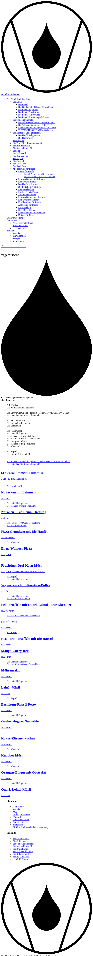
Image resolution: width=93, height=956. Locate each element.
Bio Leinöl (17, 102)
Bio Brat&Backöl (21, 849)
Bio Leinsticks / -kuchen (29, 187)
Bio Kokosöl (18, 151)
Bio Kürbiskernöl (21, 156)
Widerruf (17, 817)
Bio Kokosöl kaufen (22, 854)
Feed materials (19, 228)
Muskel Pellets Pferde (28, 192)
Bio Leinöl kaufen (21, 838)
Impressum (18, 824)
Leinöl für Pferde (26, 171)
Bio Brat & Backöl (21, 145)
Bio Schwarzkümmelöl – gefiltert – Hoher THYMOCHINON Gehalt (38, 461)
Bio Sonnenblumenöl (22, 148)
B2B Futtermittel (20, 225)
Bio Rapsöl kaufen (21, 856)
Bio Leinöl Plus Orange (29, 114)
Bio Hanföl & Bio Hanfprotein (27, 133)
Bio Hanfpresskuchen (28, 184)
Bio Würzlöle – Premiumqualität (27, 143)
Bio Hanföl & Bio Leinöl (18, 598)
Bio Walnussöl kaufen (23, 851)
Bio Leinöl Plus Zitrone (29, 112)
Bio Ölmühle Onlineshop (18, 99)
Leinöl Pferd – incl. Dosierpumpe (39, 174)
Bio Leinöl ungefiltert (28, 109)
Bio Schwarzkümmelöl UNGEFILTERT (36, 122)
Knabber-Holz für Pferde (29, 202)
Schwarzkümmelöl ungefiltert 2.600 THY (37, 127)
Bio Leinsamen (19, 163)
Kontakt (16, 233)
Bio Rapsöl (18, 158)
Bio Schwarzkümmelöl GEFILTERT (35, 125)
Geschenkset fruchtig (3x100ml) (21, 506)
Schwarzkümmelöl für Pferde (31, 179)
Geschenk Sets (19, 166)
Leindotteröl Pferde (27, 181)
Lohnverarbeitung (15, 218)
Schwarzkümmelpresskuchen (31, 197)
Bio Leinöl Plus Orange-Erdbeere (33, 117)
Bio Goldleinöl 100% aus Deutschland (35, 107)
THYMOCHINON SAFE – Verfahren (35, 130)
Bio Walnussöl (19, 153)
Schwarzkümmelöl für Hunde (31, 212)
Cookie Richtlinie (21, 819)
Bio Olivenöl (18, 140)
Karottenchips (24, 207)
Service (10, 230)
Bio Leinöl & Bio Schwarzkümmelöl (24, 464)
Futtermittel (12, 220)
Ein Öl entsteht (19, 236)
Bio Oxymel (18, 161)
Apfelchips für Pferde (28, 205)
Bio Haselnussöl (14, 486)
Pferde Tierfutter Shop (23, 223)
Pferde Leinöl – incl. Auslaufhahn (39, 176)
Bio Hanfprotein (25, 138)
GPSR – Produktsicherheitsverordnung (30, 827)
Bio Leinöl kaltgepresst (17, 503)
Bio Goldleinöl (19, 841)
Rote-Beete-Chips (26, 210)
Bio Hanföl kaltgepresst (29, 135)
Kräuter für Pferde (26, 215)
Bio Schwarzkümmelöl (23, 120)
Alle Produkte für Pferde (24, 169)
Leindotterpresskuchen (28, 199)
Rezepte (16, 238)
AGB (15, 812)
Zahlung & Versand (21, 814)
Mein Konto (18, 241)
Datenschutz (18, 822)
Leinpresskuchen (26, 189)
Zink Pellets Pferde (27, 194)
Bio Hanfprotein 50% (17, 525)
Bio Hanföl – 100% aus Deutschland (23, 523)
